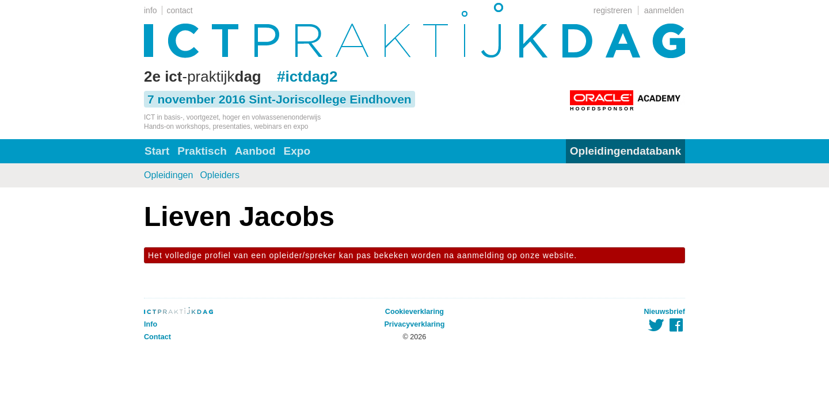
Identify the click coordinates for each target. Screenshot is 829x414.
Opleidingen (168, 175)
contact (180, 10)
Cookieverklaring (414, 312)
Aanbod (255, 151)
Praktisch (202, 151)
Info (150, 324)
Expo (297, 151)
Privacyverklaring (414, 324)
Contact (157, 337)
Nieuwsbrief (664, 312)
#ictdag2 (307, 76)
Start (156, 151)
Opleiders (219, 175)
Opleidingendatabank (625, 151)
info (150, 10)
